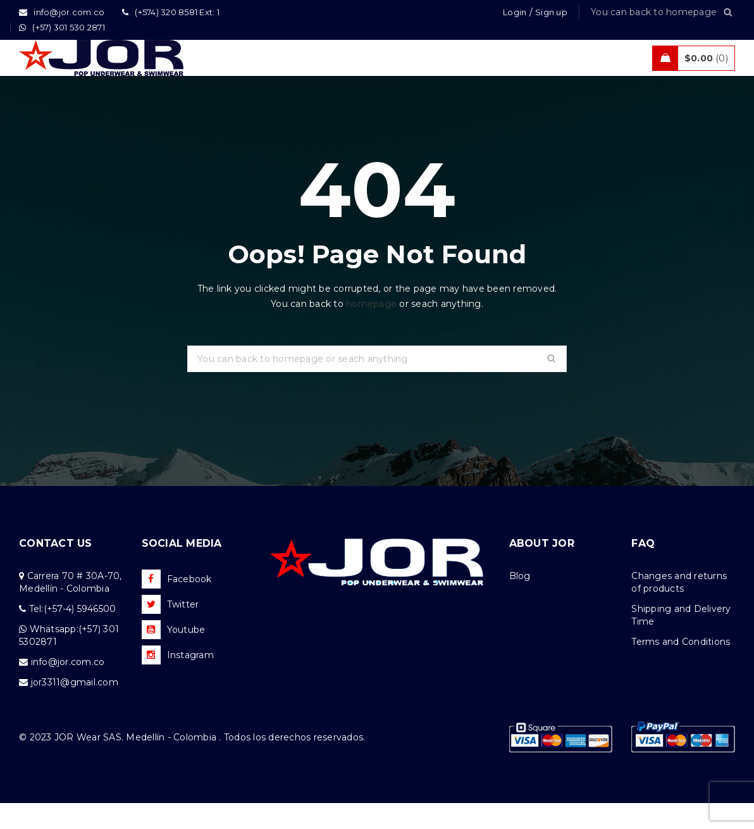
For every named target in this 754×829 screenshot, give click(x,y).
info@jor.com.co (68, 688)
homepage (371, 329)
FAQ (643, 569)
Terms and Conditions (680, 667)
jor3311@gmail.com (74, 708)
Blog (520, 602)
